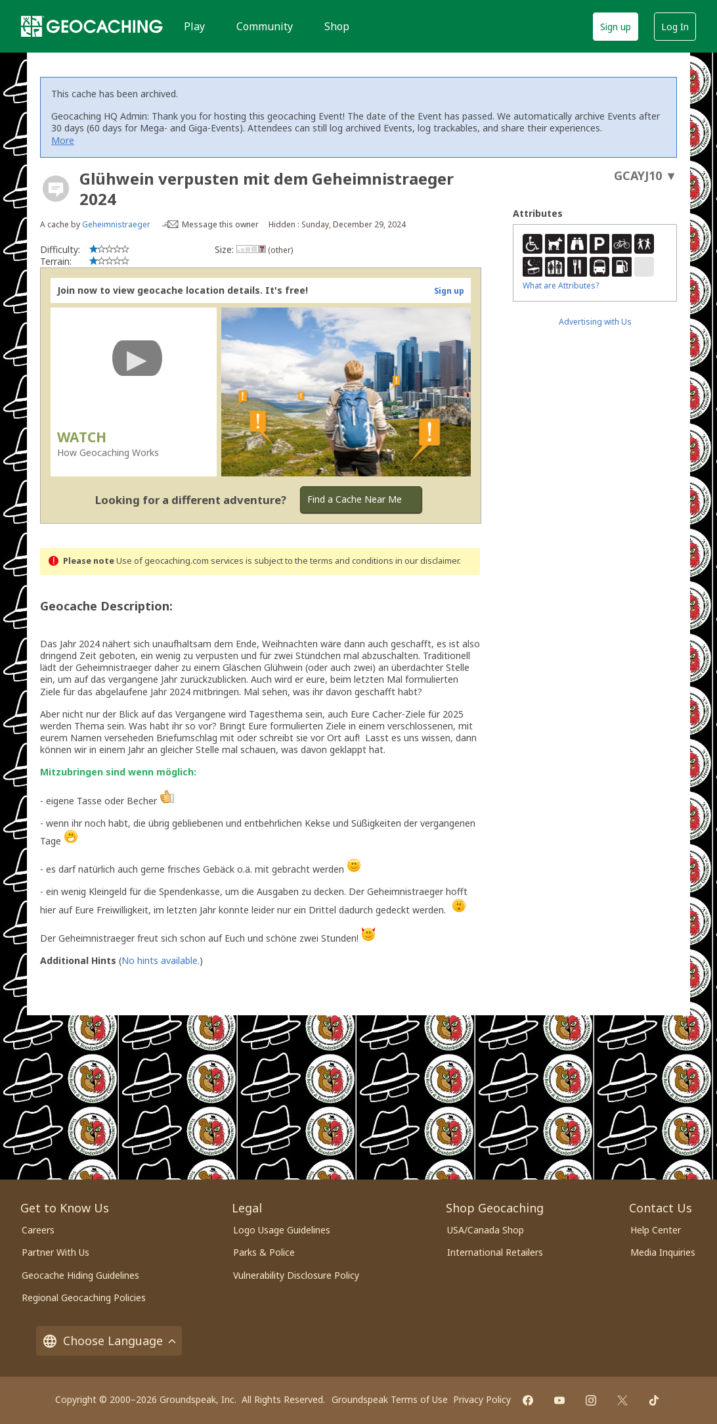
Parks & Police (264, 1252)
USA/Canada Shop (485, 1230)
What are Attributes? (561, 285)
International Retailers (495, 1252)
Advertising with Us (595, 321)
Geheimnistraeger (116, 224)
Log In (675, 26)
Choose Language (109, 1341)
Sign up (615, 26)
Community (264, 26)
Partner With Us (55, 1252)
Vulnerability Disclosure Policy (296, 1275)
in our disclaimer (427, 560)
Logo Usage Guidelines (281, 1230)
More (62, 140)
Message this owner (220, 224)
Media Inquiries (662, 1252)
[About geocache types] (56, 188)
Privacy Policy (482, 1399)
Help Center (655, 1230)
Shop (336, 26)
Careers (38, 1230)
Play (194, 26)
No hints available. (160, 960)
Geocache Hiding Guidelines (80, 1275)
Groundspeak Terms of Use (390, 1399)
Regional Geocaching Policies (84, 1297)
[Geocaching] (92, 26)
